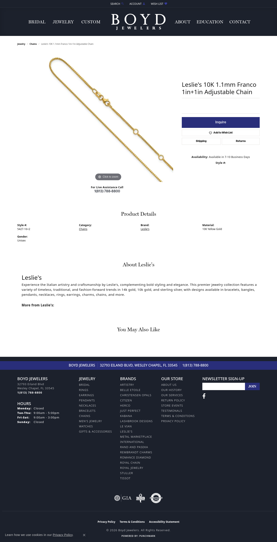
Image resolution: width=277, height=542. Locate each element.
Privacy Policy (173, 421)
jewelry (21, 43)
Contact (239, 21)
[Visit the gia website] (123, 498)
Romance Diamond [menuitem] (135, 457)
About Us (169, 385)
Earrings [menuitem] (86, 395)
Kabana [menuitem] (126, 416)
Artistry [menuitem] (127, 385)
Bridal (36, 21)
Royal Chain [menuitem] (130, 463)
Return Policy (173, 400)
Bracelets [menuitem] (87, 411)
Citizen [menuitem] (126, 400)
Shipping (201, 141)
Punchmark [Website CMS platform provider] (147, 535)
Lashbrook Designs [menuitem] (136, 421)
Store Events (172, 405)
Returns (241, 141)
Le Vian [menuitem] (126, 426)
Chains (33, 43)
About (182, 21)
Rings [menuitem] (83, 390)
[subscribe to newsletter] (252, 386)
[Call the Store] (29, 392)
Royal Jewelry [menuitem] (131, 468)
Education (209, 21)
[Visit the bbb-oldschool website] (140, 498)
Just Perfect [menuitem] (130, 411)
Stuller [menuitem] (126, 473)
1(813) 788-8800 (107, 191)
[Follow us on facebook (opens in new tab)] (204, 396)
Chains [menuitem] (84, 416)
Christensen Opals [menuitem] (135, 395)
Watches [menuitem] (86, 426)
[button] (117, 4)
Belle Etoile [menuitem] (130, 390)
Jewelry (63, 21)
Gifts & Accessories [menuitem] (95, 431)
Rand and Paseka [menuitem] (134, 447)
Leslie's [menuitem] (126, 431)
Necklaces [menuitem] (87, 405)
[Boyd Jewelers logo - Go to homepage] (138, 22)
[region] (108, 117)
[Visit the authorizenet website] (156, 498)
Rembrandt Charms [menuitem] (136, 452)
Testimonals (171, 411)
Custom (90, 21)
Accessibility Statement (164, 522)
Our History (171, 390)
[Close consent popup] (84, 535)
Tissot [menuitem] (125, 478)
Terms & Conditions (178, 416)
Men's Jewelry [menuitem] (90, 421)
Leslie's (145, 229)
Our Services (172, 395)
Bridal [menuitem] (84, 385)
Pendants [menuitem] (87, 400)
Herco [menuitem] (125, 405)
